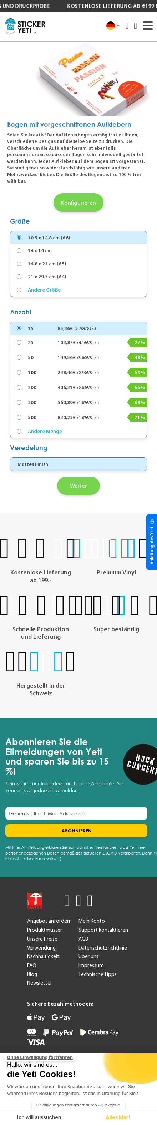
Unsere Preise (42, 939)
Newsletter (39, 983)
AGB (83, 939)
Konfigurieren (78, 202)
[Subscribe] (76, 830)
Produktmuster (44, 930)
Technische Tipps (97, 974)
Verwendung (41, 948)
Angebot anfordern (49, 921)
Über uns (88, 956)
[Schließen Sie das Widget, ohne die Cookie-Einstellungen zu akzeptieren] (40, 1057)
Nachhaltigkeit (43, 956)
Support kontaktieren (103, 930)
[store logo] (25, 26)
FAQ (31, 965)
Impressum (91, 965)
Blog (32, 974)
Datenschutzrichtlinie (102, 948)
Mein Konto (91, 921)
